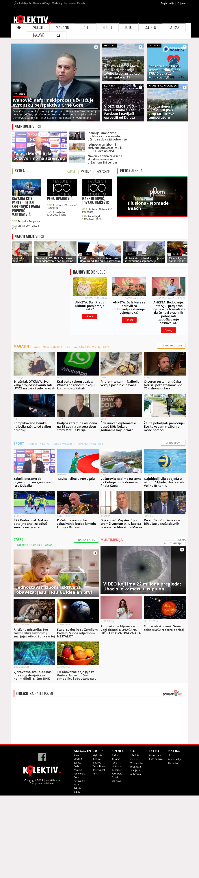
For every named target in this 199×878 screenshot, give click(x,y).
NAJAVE (38, 80)
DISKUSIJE (89, 338)
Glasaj (90, 382)
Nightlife (22, 627)
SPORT (107, 73)
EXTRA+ (174, 73)
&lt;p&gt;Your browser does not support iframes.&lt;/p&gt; (102, 803)
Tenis (55, 526)
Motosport (68, 526)
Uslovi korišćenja (41, 48)
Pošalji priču (25, 48)
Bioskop (47, 627)
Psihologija (93, 429)
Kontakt (81, 48)
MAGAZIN (62, 73)
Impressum (70, 48)
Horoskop (173, 845)
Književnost (98, 852)
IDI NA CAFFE (86, 622)
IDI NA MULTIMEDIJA (175, 624)
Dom (106, 429)
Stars (37, 429)
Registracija (167, 48)
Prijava (181, 48)
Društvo (134, 841)
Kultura (35, 627)
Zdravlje (79, 429)
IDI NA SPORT (173, 525)
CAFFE (85, 73)
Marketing (57, 48)
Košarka (44, 526)
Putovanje (79, 863)
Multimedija (174, 841)
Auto (76, 867)
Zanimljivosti (99, 848)
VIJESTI (38, 73)
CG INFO (150, 73)
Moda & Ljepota (53, 429)
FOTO (128, 73)
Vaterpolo (97, 526)
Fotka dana (155, 837)
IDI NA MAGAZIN (171, 428)
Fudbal (32, 526)
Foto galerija (156, 841)
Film (94, 856)
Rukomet (82, 526)
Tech (68, 429)
